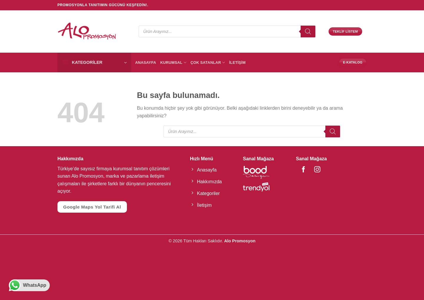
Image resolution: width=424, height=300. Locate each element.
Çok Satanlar (208, 62)
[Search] (308, 31)
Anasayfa (145, 62)
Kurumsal (173, 62)
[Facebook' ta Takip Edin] (300, 169)
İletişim (237, 62)
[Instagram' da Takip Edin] (310, 169)
